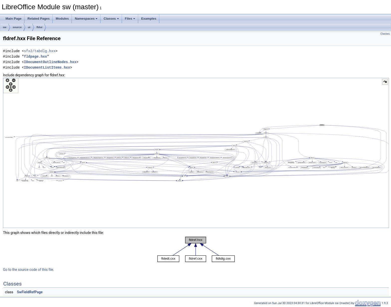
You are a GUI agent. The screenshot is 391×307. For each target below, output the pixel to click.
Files (130, 18)
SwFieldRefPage (30, 292)
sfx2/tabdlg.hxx (39, 51)
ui (29, 27)
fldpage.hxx (35, 56)
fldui (39, 27)
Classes (111, 18)
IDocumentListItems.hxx (47, 67)
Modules (62, 18)
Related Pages (38, 18)
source (17, 27)
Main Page (13, 18)
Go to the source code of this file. (28, 270)
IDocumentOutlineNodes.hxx (50, 62)
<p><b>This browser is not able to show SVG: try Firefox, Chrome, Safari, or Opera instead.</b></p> (196, 153)
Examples (148, 18)
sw (4, 27)
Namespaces (86, 18)
